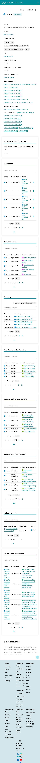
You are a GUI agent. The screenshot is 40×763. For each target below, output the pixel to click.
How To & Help (20, 683)
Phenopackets (9, 737)
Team (7, 669)
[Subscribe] (18, 753)
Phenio (28, 678)
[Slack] (21, 753)
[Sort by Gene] (9, 176)
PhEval (7, 718)
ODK (6, 729)
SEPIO (28, 689)
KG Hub (18, 724)
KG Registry (19, 727)
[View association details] (33, 182)
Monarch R (20, 677)
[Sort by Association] (20, 176)
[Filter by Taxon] (24, 303)
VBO (27, 683)
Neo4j (18, 674)
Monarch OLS (20, 715)
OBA (27, 681)
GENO (28, 686)
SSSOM (7, 723)
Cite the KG (19, 693)
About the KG (20, 696)
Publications (9, 678)
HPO (27, 675)
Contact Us (9, 675)
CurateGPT (8, 735)
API (17, 672)
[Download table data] (13, 232)
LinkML (7, 720)
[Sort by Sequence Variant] (17, 526)
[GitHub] (21, 756)
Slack (28, 715)
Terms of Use (20, 691)
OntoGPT (8, 732)
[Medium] (18, 756)
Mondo (28, 666)
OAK (6, 726)
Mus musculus (8, 34)
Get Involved (30, 712)
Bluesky (29, 727)
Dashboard (19, 702)
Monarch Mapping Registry (18, 720)
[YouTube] (21, 759)
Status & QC (20, 680)
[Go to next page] (19, 228)
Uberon (28, 669)
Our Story (8, 666)
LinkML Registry (18, 731)
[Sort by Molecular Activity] (35, 363)
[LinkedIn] (18, 759)
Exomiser (8, 715)
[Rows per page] (17, 223)
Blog (28, 718)
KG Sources (19, 699)
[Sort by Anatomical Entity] (35, 255)
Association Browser (20, 706)
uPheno (28, 672)
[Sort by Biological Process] (35, 467)
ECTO (28, 692)
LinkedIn (29, 721)
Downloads (19, 669)
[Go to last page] (22, 228)
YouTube (30, 724)
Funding (7, 681)
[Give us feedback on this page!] (37, 657)
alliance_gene (9, 77)
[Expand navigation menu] (38, 2)
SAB (6, 672)
